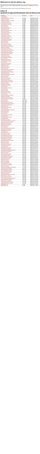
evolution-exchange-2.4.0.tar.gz (7, 81)
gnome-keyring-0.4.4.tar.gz (6, 153)
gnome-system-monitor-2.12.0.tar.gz (8, 109)
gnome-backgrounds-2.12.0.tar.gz (7, 71)
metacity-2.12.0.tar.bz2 (5, 79)
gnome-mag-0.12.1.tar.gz (6, 158)
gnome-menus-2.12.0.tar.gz (6, 151)
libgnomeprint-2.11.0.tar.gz (6, 107)
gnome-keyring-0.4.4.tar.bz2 (6, 168)
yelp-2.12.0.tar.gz (4, 93)
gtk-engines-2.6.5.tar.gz (5, 134)
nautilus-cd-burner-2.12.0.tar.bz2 (7, 140)
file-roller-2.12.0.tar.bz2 (5, 91)
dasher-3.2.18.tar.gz (5, 26)
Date (31, 15)
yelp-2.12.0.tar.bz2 (4, 115)
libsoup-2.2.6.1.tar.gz (5, 141)
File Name (3, 15)
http (22, 4)
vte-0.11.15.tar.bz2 (4, 108)
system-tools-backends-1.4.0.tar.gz (7, 103)
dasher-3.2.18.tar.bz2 (5, 31)
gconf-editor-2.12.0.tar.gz (5, 132)
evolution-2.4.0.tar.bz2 (5, 21)
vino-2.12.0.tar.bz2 (4, 146)
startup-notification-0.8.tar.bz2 (6, 179)
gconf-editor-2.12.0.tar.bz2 (6, 148)
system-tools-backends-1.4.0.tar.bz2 (8, 128)
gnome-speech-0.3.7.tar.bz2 (6, 176)
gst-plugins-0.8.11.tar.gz (5, 35)
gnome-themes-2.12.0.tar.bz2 (6, 53)
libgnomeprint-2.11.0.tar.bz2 (6, 124)
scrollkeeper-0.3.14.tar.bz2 (6, 147)
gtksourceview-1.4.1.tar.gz (6, 92)
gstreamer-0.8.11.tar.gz (5, 64)
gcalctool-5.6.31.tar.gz (5, 73)
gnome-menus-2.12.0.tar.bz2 (6, 164)
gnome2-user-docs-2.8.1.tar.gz (7, 97)
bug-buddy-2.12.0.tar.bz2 (5, 145)
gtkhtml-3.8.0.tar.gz (4, 65)
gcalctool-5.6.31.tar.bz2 (5, 96)
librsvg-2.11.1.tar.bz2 (5, 165)
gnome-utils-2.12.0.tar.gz (5, 56)
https (24, 4)
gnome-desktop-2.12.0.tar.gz (6, 87)
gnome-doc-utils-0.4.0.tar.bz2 (6, 169)
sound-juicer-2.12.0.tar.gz (6, 123)
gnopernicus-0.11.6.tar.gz (6, 43)
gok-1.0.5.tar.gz (4, 62)
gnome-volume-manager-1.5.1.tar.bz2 (8, 178)
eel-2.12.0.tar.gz (4, 113)
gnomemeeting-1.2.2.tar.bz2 (6, 36)
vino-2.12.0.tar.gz (4, 126)
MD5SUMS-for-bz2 (4, 184)
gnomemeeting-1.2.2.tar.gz (6, 27)
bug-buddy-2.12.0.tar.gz (5, 119)
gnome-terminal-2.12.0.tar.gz (6, 57)
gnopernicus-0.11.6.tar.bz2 (6, 63)
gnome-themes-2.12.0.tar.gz (6, 51)
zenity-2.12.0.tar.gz (4, 106)
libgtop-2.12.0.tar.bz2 (5, 125)
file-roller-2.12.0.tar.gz (5, 75)
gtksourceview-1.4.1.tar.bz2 (6, 129)
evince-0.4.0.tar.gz (4, 90)
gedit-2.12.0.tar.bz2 (4, 68)
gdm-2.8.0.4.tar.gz (4, 25)
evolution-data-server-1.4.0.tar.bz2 (7, 20)
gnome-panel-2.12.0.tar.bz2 (6, 60)
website (29, 8)
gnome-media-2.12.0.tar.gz (6, 32)
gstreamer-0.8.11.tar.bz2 (5, 85)
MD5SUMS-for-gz (4, 185)
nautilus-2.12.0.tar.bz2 (5, 37)
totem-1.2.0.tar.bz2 (4, 76)
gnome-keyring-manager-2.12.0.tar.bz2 (8, 167)
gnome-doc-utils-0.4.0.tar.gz (6, 136)
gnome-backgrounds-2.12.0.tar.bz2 (7, 74)
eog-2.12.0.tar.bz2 (4, 118)
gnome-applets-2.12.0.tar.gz (6, 24)
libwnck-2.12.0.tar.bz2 (5, 162)
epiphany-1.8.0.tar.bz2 (5, 47)
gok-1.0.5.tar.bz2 (4, 86)
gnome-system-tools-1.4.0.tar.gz (7, 52)
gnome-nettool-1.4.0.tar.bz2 (6, 157)
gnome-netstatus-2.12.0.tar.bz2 (7, 156)
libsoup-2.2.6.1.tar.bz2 (5, 161)
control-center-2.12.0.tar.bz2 (6, 70)
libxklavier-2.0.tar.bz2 (5, 173)
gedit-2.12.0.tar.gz (4, 42)
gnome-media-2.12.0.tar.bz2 (6, 45)
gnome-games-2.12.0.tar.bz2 (6, 30)
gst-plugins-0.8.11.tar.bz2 (6, 59)
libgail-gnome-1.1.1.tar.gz (6, 175)
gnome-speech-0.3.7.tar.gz (6, 163)
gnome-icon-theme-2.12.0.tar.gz (7, 46)
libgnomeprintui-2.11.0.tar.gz (6, 117)
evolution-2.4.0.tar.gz (5, 19)
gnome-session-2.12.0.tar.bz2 (6, 114)
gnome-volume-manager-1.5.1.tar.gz (8, 174)
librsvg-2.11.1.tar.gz (4, 152)
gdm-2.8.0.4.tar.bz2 (4, 41)
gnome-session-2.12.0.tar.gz (6, 104)
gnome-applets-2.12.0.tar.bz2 (6, 38)
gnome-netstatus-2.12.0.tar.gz (6, 135)
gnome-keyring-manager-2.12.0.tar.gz (8, 150)
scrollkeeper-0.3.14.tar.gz (6, 130)
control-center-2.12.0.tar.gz (6, 48)
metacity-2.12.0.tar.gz (5, 54)
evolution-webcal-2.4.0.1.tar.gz (7, 181)
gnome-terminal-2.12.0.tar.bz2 (6, 80)
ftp (26, 4)
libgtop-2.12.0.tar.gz (5, 101)
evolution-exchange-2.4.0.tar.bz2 (7, 95)
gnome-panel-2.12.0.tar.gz (6, 40)
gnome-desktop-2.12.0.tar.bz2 (6, 102)
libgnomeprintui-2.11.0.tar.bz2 (6, 137)
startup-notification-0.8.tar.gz (6, 170)
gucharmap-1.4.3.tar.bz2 (5, 84)
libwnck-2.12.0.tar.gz (5, 142)
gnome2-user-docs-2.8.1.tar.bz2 (7, 98)
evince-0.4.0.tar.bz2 (4, 112)
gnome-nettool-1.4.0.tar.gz (6, 139)
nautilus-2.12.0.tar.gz (5, 29)
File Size (24, 15)
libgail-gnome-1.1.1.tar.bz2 (6, 180)
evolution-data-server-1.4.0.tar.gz (7, 18)
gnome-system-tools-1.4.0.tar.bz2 (7, 69)
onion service (32, 4)
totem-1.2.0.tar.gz (4, 58)
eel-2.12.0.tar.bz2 (4, 131)
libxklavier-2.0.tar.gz (5, 159)
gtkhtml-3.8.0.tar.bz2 (5, 82)
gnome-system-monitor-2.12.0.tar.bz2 (8, 120)
